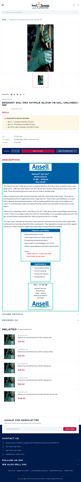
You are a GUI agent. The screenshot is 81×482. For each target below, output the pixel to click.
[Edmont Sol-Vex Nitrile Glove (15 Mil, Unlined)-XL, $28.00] (9, 368)
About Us (11, 470)
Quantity (6, 151)
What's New (68, 470)
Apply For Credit (23, 470)
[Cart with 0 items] (78, 5)
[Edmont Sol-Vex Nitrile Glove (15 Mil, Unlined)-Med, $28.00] (9, 354)
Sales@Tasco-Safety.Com (14, 454)
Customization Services (39, 470)
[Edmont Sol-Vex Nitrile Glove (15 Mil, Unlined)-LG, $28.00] (9, 382)
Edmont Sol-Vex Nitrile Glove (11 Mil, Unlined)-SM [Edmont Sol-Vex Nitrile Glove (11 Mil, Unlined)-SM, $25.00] (34, 337)
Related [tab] (17, 329)
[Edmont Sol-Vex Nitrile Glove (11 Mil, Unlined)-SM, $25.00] (9, 339)
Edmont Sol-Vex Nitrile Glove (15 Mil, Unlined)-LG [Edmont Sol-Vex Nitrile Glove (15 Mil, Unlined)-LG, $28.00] (35, 380)
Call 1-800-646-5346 (13, 450)
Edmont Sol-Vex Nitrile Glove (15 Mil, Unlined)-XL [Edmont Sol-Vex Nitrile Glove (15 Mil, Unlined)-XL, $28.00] (34, 366)
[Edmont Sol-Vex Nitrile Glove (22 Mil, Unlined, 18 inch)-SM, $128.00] (9, 396)
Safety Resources (55, 470)
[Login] (74, 5)
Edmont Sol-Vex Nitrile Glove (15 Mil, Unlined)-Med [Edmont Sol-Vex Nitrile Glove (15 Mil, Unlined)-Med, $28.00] (35, 352)
